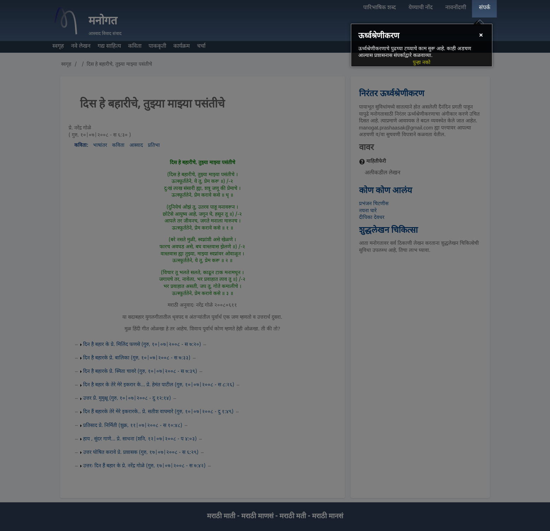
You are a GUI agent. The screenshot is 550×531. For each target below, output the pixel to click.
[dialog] (421, 45)
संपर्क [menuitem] (484, 8)
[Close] (480, 36)
